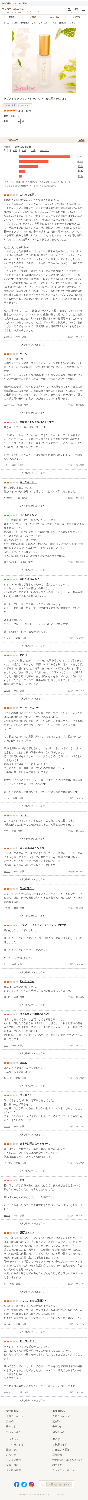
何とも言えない (28, 515)
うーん (23, 1062)
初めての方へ (13, 1431)
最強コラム (12, 1449)
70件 (80, 166)
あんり (7, 690)
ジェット (8, 336)
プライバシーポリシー (64, 1470)
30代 (24, 150)
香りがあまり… (28, 482)
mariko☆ (8, 498)
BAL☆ (7, 1126)
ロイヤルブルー (11, 562)
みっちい (8, 1078)
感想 (22, 1180)
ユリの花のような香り (32, 848)
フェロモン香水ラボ (13, 10)
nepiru (6, 798)
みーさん (8, 1324)
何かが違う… (27, 888)
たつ (6, 964)
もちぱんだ (9, 1392)
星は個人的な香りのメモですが (37, 422)
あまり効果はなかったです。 (36, 1143)
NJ (5, 1283)
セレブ (7, 1215)
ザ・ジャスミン (28, 1341)
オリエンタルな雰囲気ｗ (33, 1300)
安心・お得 (12, 1465)
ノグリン (8, 1163)
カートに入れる (19, 129)
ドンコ (7, 908)
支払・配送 (55, 17)
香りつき (11, 1426)
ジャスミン (26, 1095)
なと (6, 1045)
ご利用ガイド (59, 1444)
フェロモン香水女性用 (20, 23)
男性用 (33, 17)
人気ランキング (14, 1416)
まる (6, 465)
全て (6, 150)
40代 (33, 150)
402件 (81, 140)
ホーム (6, 23)
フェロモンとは (14, 1444)
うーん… (25, 815)
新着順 (7, 146)
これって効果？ (28, 194)
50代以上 (44, 150)
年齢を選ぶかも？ (29, 579)
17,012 (34, 11)
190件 (80, 156)
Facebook (16, 1484)
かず (6, 831)
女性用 (12, 17)
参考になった (12, 344)
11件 (80, 176)
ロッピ (7, 997)
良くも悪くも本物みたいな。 (36, 1014)
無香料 (10, 1421)
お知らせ (11, 1454)
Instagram (31, 1484)
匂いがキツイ (27, 981)
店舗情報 (76, 17)
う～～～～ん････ (29, 707)
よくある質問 (13, 1470)
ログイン (68, 12)
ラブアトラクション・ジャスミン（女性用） (49, 23)
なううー (8, 638)
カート (77, 12)
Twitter (24, 1484)
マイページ (31, 186)
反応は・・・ (27, 1232)
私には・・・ (27, 655)
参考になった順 (23, 146)
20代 (15, 150)
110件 (80, 161)
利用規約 (57, 1465)
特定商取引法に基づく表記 (67, 1460)
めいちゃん (9, 405)
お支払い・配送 (61, 1449)
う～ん (23, 353)
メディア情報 (13, 1460)
